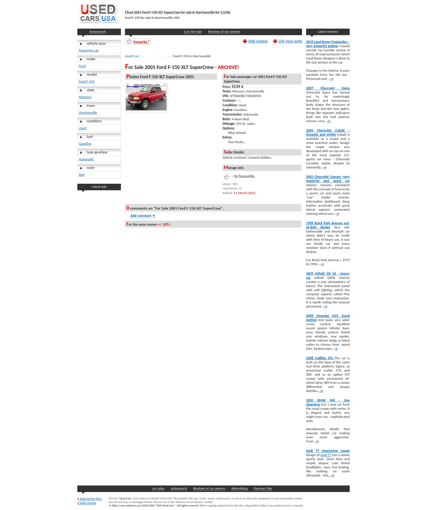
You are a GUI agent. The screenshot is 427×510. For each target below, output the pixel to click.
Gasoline (85, 143)
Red (81, 175)
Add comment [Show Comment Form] (142, 216)
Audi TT (326, 455)
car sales (158, 488)
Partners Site (263, 488)
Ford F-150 (86, 81)
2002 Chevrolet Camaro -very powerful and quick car (328, 179)
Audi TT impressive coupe (328, 451)
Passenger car (89, 50)
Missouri (85, 97)
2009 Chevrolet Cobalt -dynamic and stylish (328, 132)
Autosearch (98, 31)
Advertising (239, 488)
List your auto (290, 40)
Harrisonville (88, 112)
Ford (82, 66)
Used (82, 128)
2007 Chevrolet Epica (328, 88)
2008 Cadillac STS (320, 358)
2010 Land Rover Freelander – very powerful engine (328, 44)
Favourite (141, 41)
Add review (258, 40)
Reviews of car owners (224, 31)
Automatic (86, 159)
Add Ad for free (89, 499)
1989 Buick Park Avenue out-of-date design (328, 225)
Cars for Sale (193, 31)
